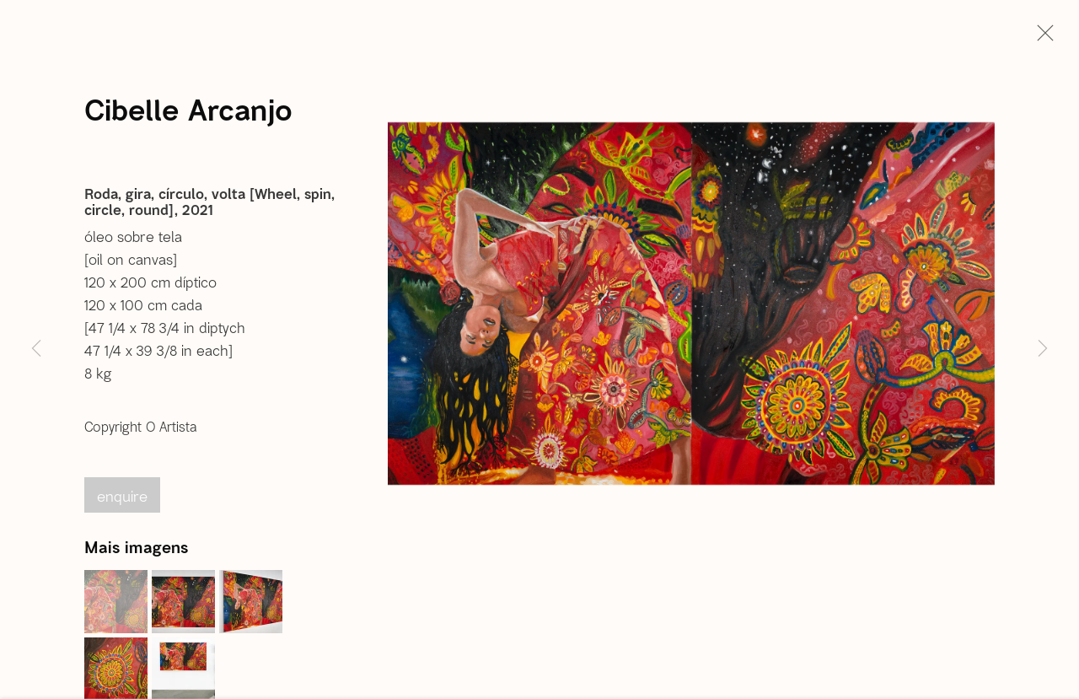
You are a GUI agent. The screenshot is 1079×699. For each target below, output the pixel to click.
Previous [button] (36, 349)
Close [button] (1041, 38)
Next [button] (1043, 349)
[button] (116, 605)
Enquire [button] (122, 499)
